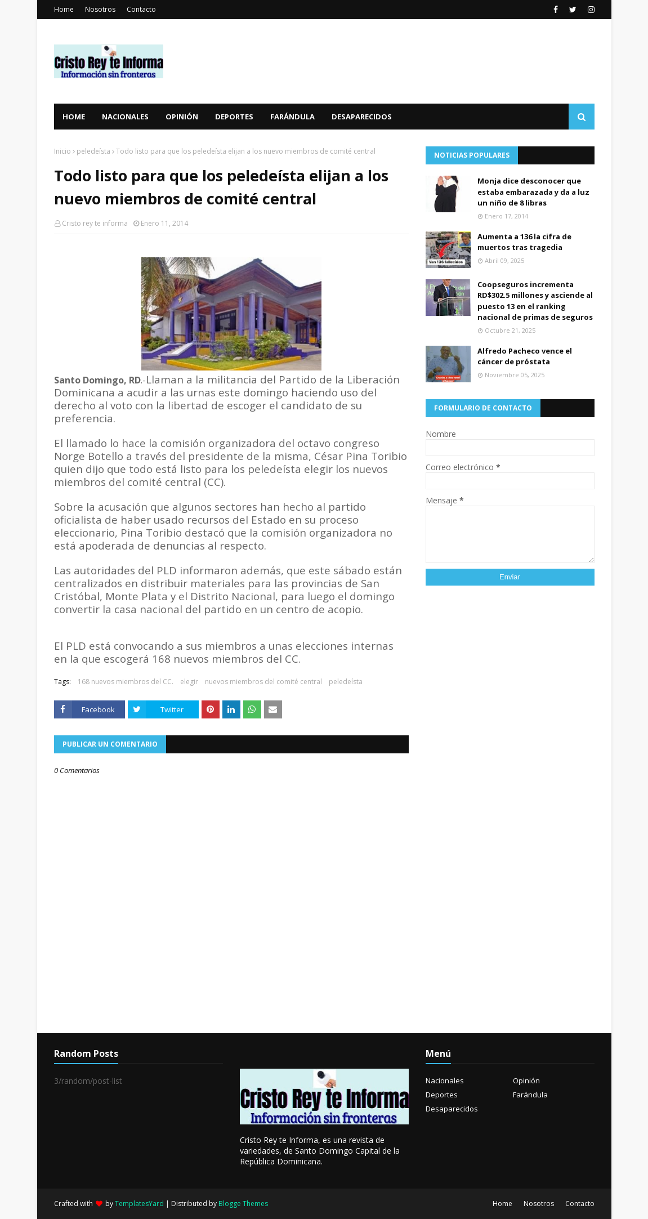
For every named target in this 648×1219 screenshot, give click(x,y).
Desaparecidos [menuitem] (362, 116)
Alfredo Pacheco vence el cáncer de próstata (524, 356)
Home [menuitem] (73, 116)
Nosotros (100, 9)
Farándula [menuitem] (292, 116)
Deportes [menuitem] (234, 116)
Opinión (526, 1080)
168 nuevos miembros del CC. (125, 681)
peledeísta (93, 151)
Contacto (141, 9)
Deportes (442, 1094)
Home (64, 9)
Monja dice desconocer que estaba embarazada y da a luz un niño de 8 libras (533, 192)
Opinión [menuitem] (182, 116)
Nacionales (445, 1080)
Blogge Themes (243, 1203)
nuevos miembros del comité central (263, 681)
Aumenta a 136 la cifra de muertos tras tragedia (524, 242)
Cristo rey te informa (95, 223)
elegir (189, 681)
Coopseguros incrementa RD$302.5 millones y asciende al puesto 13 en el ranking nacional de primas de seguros (535, 301)
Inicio (62, 151)
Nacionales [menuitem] (125, 116)
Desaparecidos (452, 1109)
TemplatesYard (139, 1203)
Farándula (530, 1094)
